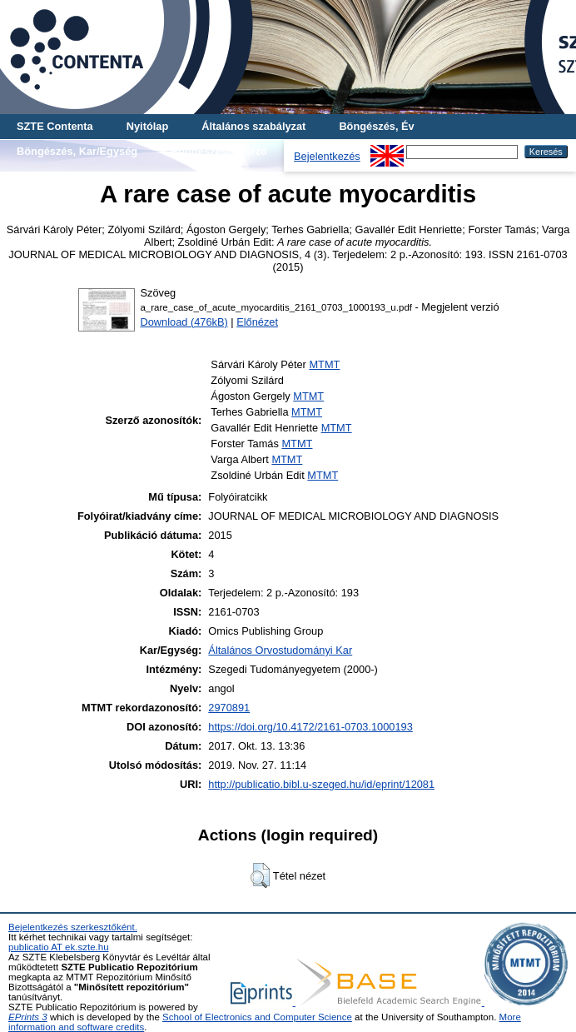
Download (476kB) (183, 322)
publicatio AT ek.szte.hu (58, 947)
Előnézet (257, 322)
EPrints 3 (27, 1017)
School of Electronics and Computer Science (257, 1017)
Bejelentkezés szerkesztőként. (72, 927)
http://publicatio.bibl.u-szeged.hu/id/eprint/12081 (321, 784)
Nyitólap (147, 126)
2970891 (229, 707)
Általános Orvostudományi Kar (280, 650)
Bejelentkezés (327, 156)
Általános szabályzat (253, 126)
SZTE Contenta (55, 126)
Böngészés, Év (376, 126)
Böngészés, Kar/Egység (77, 151)
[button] (260, 875)
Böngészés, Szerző (219, 151)
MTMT (324, 364)
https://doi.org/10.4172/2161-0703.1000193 (310, 726)
